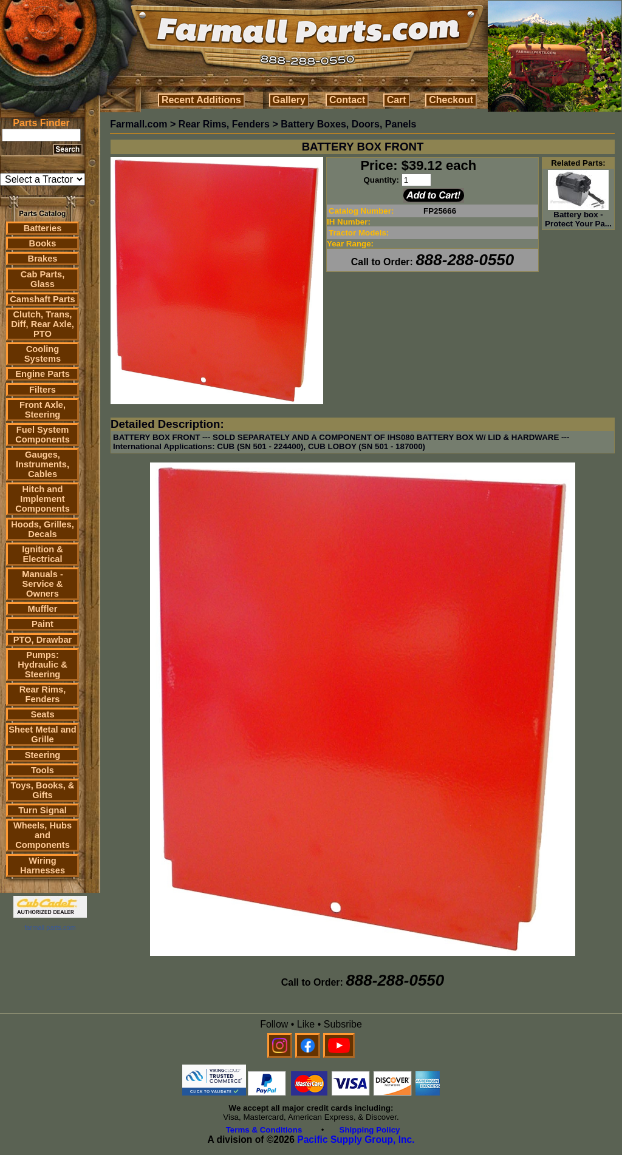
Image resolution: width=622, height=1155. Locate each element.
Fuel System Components (42, 434)
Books (42, 243)
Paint (42, 624)
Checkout (451, 100)
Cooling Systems (42, 354)
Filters (42, 390)
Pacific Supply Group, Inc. (355, 1139)
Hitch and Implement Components (42, 498)
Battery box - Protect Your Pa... (578, 215)
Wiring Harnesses (42, 865)
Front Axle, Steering (42, 409)
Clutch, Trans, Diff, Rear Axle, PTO (42, 324)
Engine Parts (42, 374)
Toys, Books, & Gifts (43, 790)
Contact (347, 100)
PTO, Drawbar (42, 640)
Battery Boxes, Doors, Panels (348, 124)
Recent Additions (201, 100)
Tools (42, 770)
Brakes (43, 258)
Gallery (289, 100)
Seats (42, 714)
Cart (396, 100)
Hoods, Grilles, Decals (42, 529)
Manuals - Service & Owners (42, 583)
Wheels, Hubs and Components (42, 835)
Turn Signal (42, 810)
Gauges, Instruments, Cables (42, 464)
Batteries (43, 228)
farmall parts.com (49, 927)
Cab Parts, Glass (43, 279)
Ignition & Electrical (42, 554)
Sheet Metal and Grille (43, 734)
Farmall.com (138, 124)
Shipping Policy (370, 1129)
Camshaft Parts (42, 299)
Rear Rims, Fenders (42, 694)
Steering (43, 755)
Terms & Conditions (264, 1129)
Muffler (43, 609)
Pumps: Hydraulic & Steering (42, 664)
